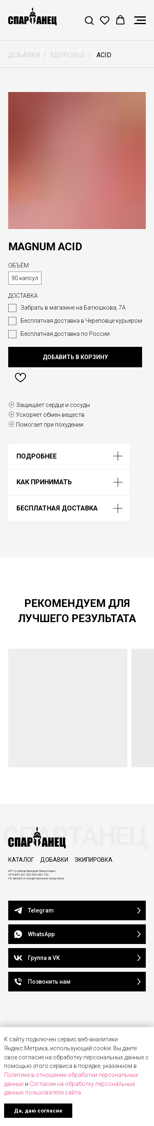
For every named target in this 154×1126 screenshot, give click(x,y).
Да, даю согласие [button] (38, 1111)
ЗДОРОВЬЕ (67, 55)
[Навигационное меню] (140, 20)
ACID (104, 55)
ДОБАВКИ (24, 55)
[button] (89, 20)
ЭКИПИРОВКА (93, 859)
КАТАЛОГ (21, 859)
